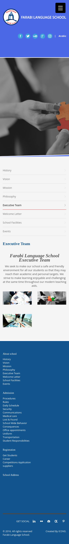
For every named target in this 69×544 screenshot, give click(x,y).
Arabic (62, 36)
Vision (6, 362)
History (7, 359)
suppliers (8, 466)
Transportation (11, 437)
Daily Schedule (11, 405)
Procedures (9, 398)
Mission (7, 366)
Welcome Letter (11, 376)
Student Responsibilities (16, 440)
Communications (12, 412)
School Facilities (11, 380)
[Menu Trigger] (60, 8)
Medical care (10, 416)
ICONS (62, 531)
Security (7, 409)
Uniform (7, 433)
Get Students (10, 455)
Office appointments (14, 430)
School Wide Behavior (15, 423)
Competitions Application (17, 462)
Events (6, 383)
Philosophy (9, 369)
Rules (6, 402)
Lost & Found (10, 419)
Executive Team (11, 373)
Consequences (11, 426)
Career (6, 458)
